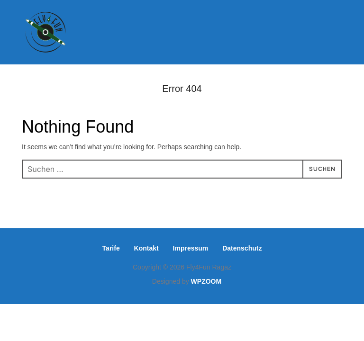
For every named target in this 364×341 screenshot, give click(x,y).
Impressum (191, 248)
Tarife (111, 248)
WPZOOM (206, 281)
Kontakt (146, 248)
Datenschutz (242, 248)
